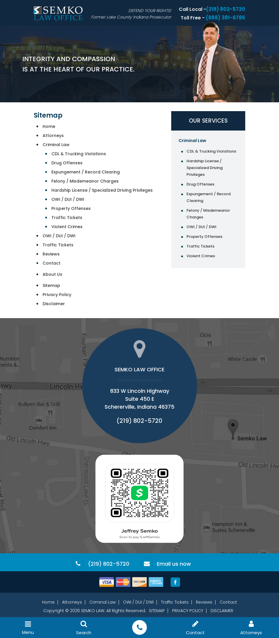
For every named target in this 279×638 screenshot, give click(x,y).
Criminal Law (56, 145)
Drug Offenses (67, 163)
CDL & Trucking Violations (78, 154)
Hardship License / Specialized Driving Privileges (102, 190)
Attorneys (53, 135)
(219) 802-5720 (225, 9)
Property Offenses (71, 208)
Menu (28, 627)
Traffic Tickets (66, 218)
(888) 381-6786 (225, 17)
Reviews (51, 254)
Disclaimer (54, 304)
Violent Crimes (67, 227)
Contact (51, 263)
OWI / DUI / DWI (67, 199)
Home (49, 126)
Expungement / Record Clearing (85, 172)
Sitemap (51, 285)
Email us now (174, 564)
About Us (52, 274)
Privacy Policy (57, 295)
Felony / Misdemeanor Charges (85, 181)
